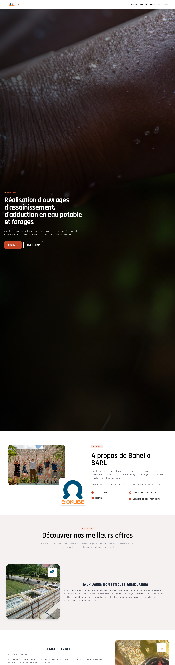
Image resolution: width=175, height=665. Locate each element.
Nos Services (155, 4)
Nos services (12, 244)
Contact (165, 4)
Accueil (134, 4)
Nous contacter (33, 244)
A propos (143, 4)
